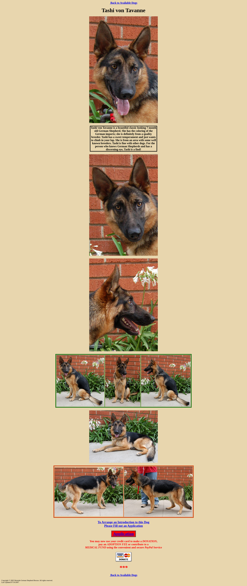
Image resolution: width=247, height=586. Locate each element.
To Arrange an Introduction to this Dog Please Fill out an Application (123, 524)
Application (123, 534)
